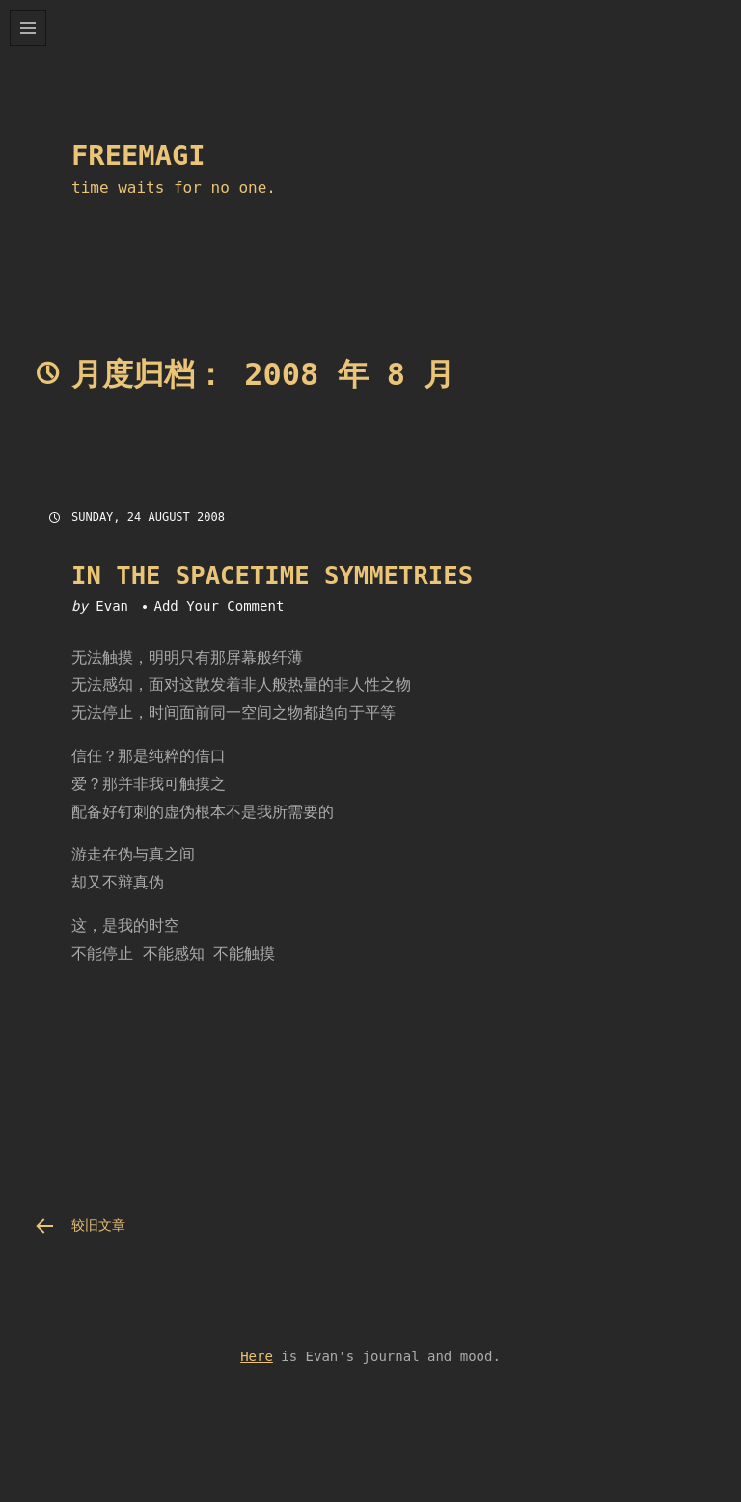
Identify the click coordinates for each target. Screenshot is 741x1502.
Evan (112, 606)
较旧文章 (98, 1225)
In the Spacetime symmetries (272, 574)
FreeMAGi (138, 155)
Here (256, 1356)
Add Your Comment (218, 606)
